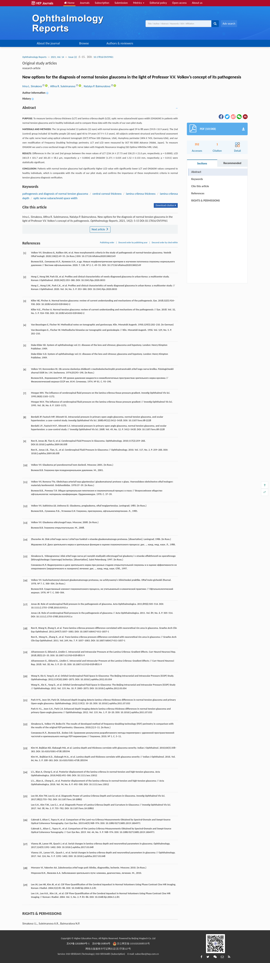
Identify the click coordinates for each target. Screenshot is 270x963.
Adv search (229, 23)
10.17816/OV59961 (103, 57)
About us (197, 2)
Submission (121, 2)
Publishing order (107, 242)
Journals (85, 2)
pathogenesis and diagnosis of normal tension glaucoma (55, 193)
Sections (202, 163)
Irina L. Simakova (32, 86)
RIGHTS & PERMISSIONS (205, 200)
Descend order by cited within (165, 242)
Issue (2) (72, 57)
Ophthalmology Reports (34, 57)
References (197, 193)
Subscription (102, 2)
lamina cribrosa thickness (140, 193)
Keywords (197, 179)
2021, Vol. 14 (57, 57)
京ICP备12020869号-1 (78, 943)
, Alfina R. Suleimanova (62, 86)
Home (69, 2)
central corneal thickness (106, 193)
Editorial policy (158, 2)
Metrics (138, 2)
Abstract (196, 172)
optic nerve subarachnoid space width (55, 198)
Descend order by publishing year (133, 242)
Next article (100, 229)
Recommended (232, 163)
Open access (179, 2)
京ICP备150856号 (101, 943)
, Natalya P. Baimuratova (96, 86)
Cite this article (200, 186)
